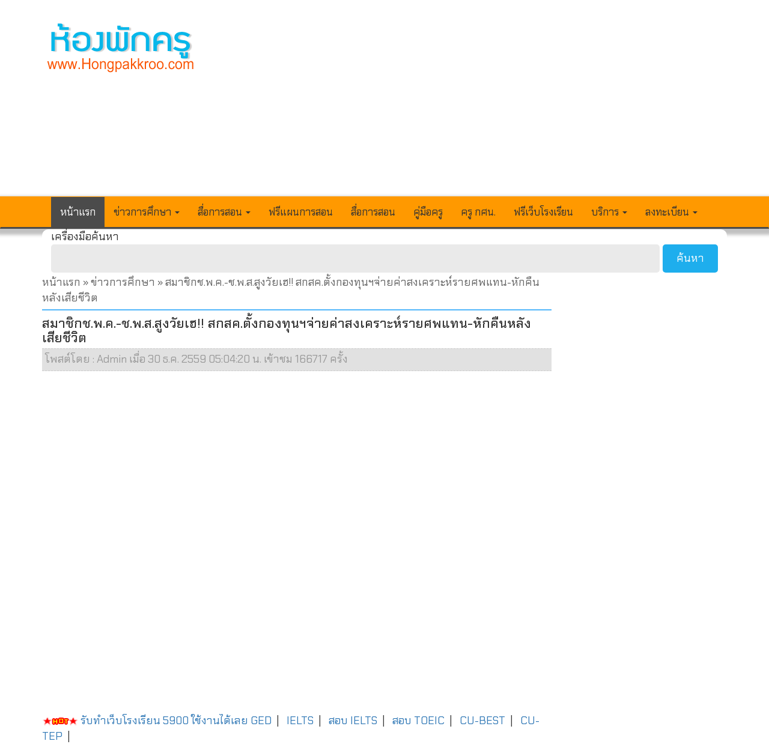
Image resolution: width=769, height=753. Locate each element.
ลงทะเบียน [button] (671, 212)
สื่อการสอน (373, 212)
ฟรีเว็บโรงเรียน (543, 212)
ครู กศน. (478, 212)
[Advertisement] (473, 106)
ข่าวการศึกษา (123, 282)
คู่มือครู (428, 212)
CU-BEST (482, 720)
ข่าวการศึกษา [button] (147, 212)
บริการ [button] (609, 212)
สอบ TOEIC (418, 720)
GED (261, 720)
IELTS (300, 720)
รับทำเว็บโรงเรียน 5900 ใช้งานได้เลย (145, 720)
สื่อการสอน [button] (224, 212)
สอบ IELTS (353, 720)
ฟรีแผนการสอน (301, 212)
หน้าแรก (78, 212)
